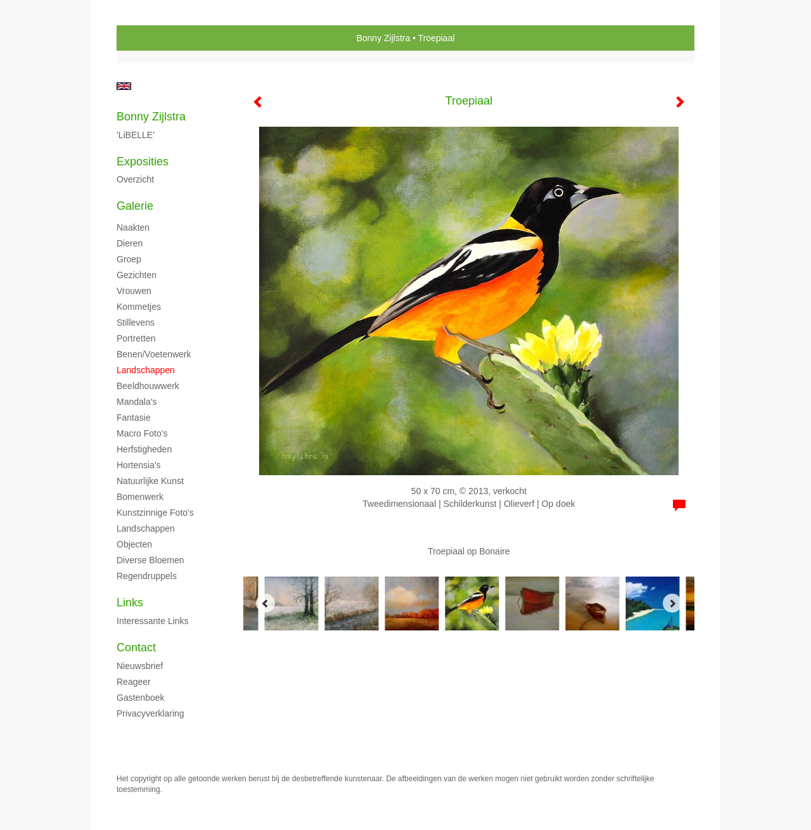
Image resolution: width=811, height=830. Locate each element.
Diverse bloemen (150, 560)
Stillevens (136, 322)
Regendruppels (147, 576)
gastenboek (141, 698)
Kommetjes (139, 307)
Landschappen (146, 370)
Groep (129, 259)
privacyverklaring (150, 713)
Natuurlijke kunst (150, 481)
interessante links (153, 621)
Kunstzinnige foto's (155, 513)
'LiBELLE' (136, 135)
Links (130, 602)
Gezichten (136, 275)
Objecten (134, 544)
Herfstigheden (144, 449)
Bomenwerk (140, 497)
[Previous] (265, 603)
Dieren (130, 243)
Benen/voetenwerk (154, 354)
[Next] (672, 603)
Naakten (133, 227)
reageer (134, 682)
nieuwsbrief (140, 666)
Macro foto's (142, 433)
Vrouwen (134, 291)
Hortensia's (139, 465)
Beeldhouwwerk (148, 386)
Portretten (136, 338)
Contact (136, 647)
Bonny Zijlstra (383, 38)
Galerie (135, 206)
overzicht (135, 179)
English (124, 86)
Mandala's (136, 402)
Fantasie (134, 417)
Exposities (143, 161)
